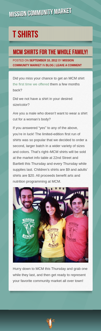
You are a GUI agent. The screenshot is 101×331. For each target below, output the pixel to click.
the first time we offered (31, 84)
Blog (50, 65)
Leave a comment (69, 65)
